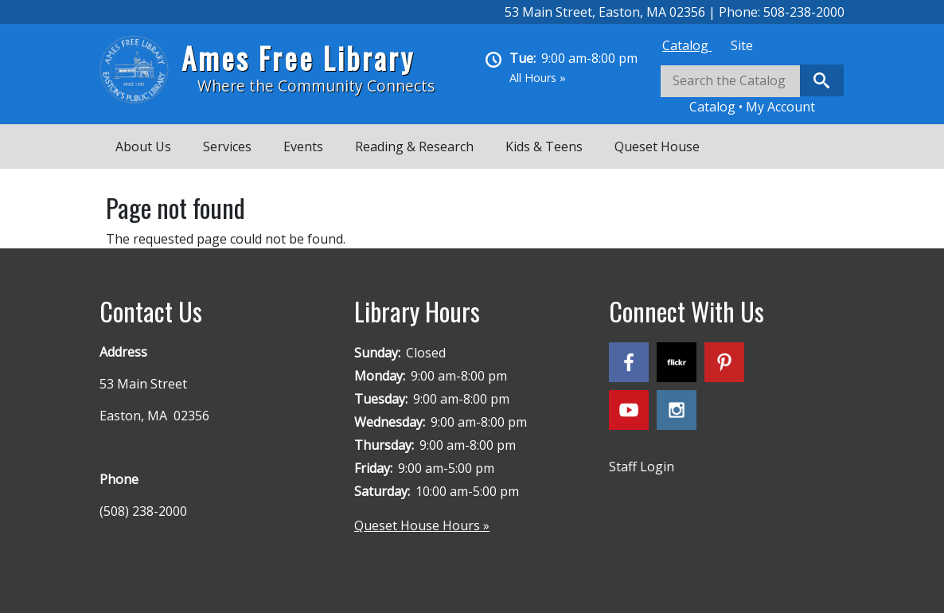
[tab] (687, 45)
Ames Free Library (298, 58)
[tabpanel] (752, 90)
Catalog (687, 45)
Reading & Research (414, 146)
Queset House (657, 146)
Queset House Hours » (422, 525)
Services (227, 146)
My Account (780, 106)
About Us (143, 146)
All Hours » (537, 77)
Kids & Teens (544, 146)
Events (303, 146)
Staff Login (641, 466)
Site (742, 45)
